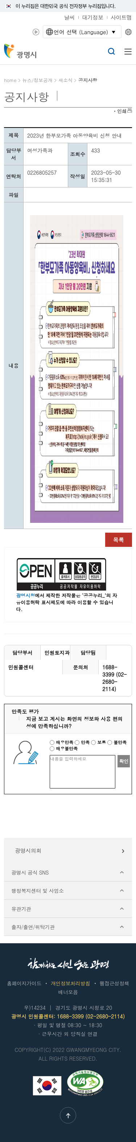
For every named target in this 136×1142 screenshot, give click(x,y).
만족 (83, 742)
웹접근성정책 (114, 983)
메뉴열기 (128, 52)
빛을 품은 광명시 (20, 51)
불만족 (117, 742)
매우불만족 (64, 748)
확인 (123, 761)
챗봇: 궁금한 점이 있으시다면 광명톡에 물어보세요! (71, 52)
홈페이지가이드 (24, 983)
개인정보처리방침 (70, 983)
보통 (99, 742)
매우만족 (62, 742)
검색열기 (111, 51)
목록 (118, 540)
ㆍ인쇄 (119, 111)
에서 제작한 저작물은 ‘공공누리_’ (61, 595)
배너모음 (68, 992)
